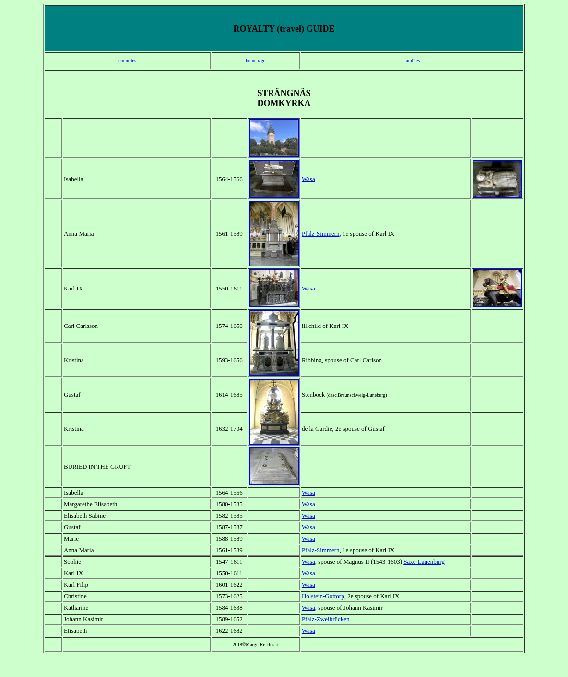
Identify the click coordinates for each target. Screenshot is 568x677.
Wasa (308, 178)
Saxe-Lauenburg (424, 561)
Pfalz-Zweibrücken (326, 619)
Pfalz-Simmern (321, 233)
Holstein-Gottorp (323, 596)
